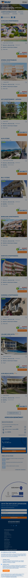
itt (9, 556)
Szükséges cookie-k (6, 559)
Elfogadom (6, 571)
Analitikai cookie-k (6, 564)
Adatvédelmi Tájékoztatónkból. (11, 577)
